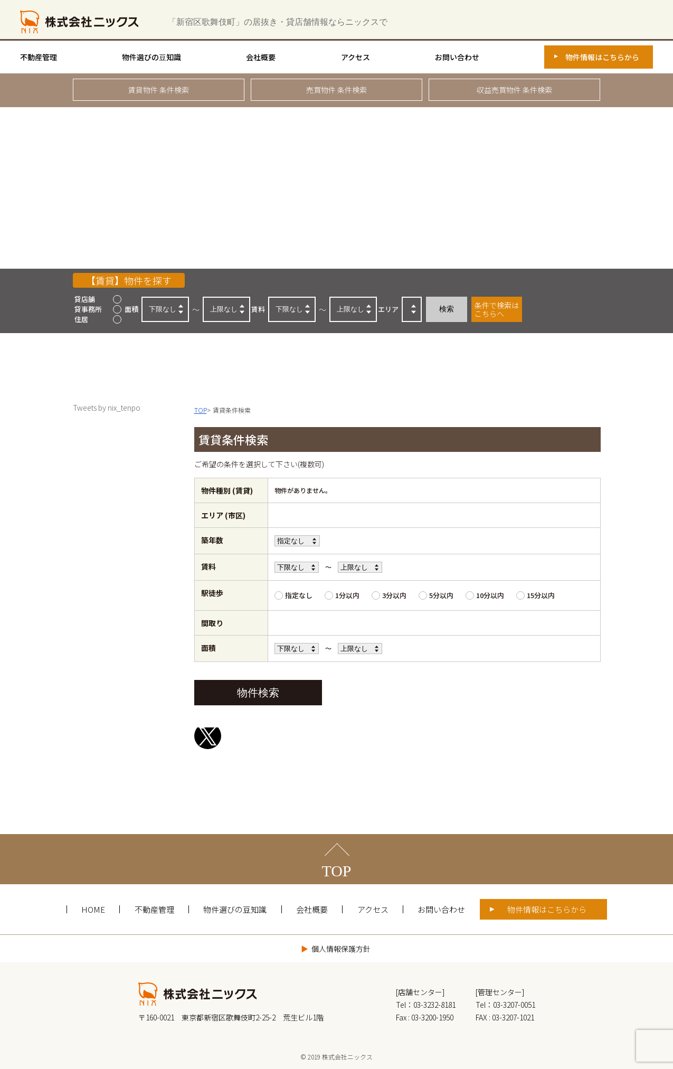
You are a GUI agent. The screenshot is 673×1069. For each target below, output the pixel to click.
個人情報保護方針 (341, 948)
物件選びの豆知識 (151, 57)
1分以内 (347, 595)
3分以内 (394, 595)
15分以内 (541, 595)
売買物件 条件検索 (336, 89)
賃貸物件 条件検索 (158, 89)
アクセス (355, 57)
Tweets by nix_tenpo (106, 407)
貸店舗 (84, 299)
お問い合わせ (457, 57)
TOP (336, 870)
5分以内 (441, 595)
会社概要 (261, 57)
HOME (93, 909)
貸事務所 (88, 309)
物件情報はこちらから (602, 57)
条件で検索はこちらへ (497, 309)
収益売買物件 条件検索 (514, 89)
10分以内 (490, 595)
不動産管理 (38, 57)
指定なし (298, 595)
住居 (81, 319)
